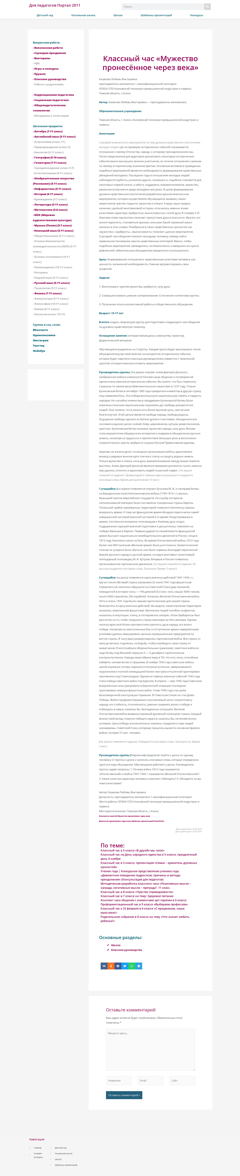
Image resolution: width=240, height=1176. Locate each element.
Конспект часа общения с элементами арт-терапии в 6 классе (143, 900)
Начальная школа (83, 15)
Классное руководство (126, 950)
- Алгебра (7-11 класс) (48, 131)
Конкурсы (196, 15)
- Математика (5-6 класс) (50, 209)
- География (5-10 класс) (49, 157)
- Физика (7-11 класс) (47, 293)
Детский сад (45, 15)
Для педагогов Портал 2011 (54, 5)
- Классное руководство (49, 79)
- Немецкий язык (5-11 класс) (53, 230)
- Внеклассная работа (48, 47)
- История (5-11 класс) (48, 194)
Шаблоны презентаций (156, 15)
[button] (104, 966)
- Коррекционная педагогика (53, 95)
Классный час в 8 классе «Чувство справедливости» (137, 892)
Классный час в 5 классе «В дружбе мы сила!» (132, 850)
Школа (118, 15)
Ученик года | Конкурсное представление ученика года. (140, 871)
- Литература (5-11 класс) (50, 204)
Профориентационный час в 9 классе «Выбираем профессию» (144, 904)
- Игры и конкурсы (46, 68)
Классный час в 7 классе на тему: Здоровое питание (137, 896)
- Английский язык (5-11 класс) (54, 136)
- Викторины (41, 58)
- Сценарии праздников (49, 53)
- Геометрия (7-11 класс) (49, 162)
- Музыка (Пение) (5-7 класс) (52, 225)
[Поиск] (207, 6)
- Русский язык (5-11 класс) (51, 283)
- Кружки (39, 74)
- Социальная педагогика (51, 100)
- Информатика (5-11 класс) (52, 189)
